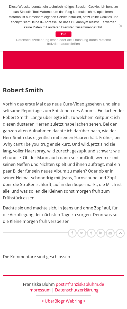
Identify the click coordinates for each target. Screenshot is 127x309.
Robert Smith (23, 90)
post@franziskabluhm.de (80, 284)
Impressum (40, 290)
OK (63, 34)
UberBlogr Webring (63, 301)
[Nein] (120, 25)
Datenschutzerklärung (76, 290)
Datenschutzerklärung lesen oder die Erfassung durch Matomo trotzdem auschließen (63, 42)
